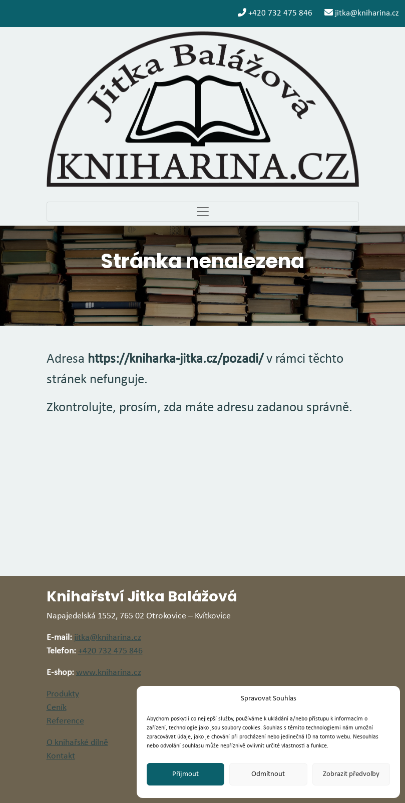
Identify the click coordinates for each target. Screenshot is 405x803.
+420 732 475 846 (275, 13)
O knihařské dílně (77, 742)
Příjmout (185, 774)
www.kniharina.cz (108, 672)
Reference (65, 721)
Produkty (63, 694)
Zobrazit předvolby (351, 774)
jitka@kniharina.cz (361, 13)
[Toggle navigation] (203, 212)
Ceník (57, 707)
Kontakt (61, 756)
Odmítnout (268, 774)
